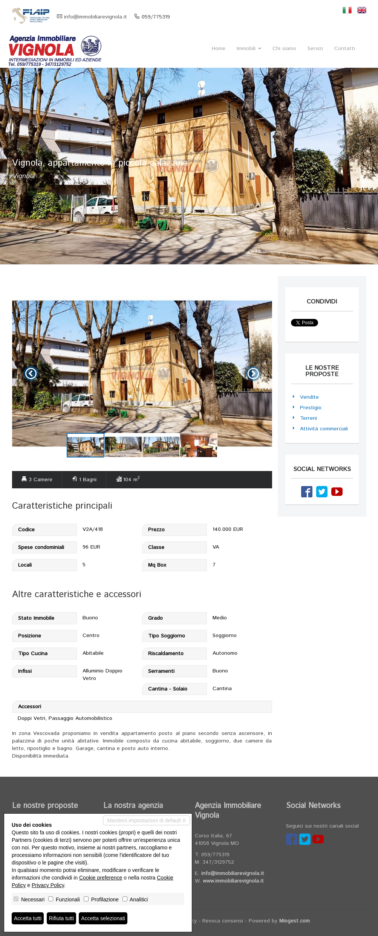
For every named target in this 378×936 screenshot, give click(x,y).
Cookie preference (100, 878)
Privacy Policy (48, 885)
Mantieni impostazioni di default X (146, 820)
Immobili (249, 48)
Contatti (344, 48)
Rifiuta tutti (61, 918)
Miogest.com (294, 921)
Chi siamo (284, 48)
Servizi (315, 48)
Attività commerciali (324, 429)
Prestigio (310, 408)
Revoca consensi (222, 921)
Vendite (309, 397)
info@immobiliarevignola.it (95, 17)
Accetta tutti (27, 918)
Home (218, 48)
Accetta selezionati (103, 918)
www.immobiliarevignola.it (233, 881)
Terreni (308, 418)
